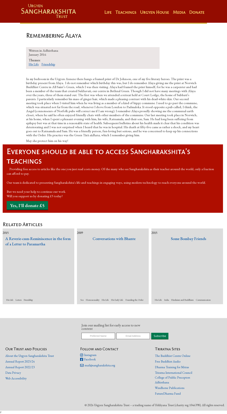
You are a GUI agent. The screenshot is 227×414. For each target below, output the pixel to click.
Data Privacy (13, 373)
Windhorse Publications (169, 388)
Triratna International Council (173, 373)
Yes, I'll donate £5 (27, 205)
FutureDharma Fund (168, 393)
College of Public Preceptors (172, 377)
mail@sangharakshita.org (97, 365)
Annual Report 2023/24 (20, 361)
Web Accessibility (16, 378)
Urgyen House (154, 12)
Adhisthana (162, 382)
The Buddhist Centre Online (172, 356)
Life (108, 12)
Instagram (88, 355)
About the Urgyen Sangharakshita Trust (29, 356)
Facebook (88, 359)
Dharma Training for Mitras (172, 367)
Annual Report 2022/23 (20, 367)
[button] (127, 14)
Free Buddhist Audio (168, 361)
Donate (196, 12)
